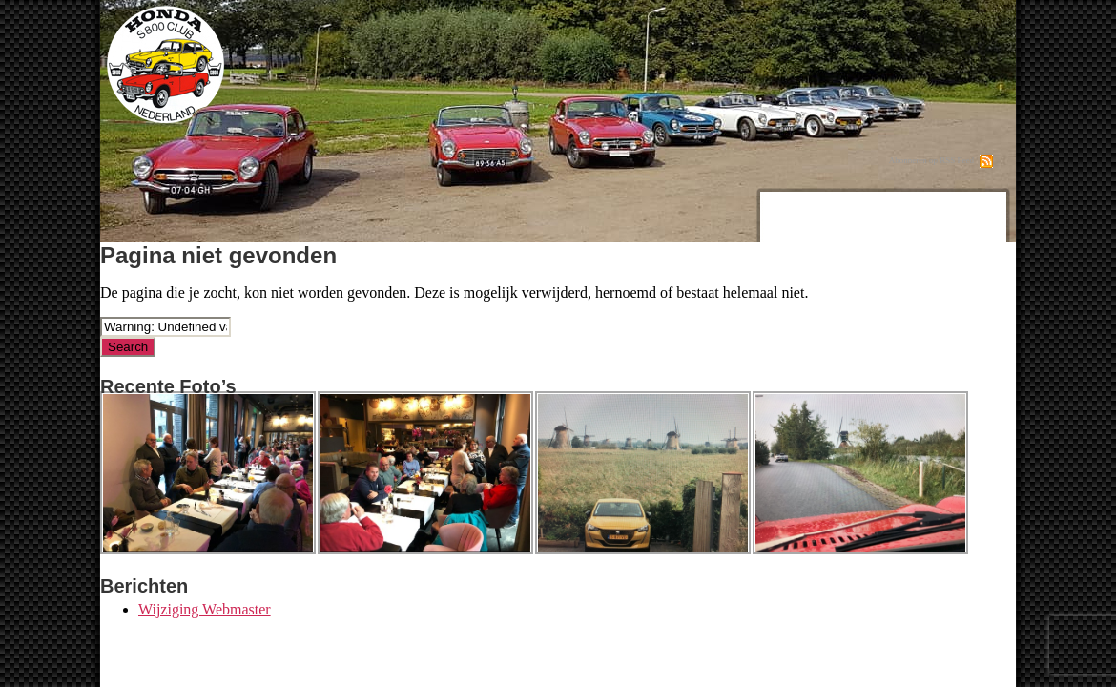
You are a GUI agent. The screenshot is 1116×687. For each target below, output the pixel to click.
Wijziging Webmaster (204, 609)
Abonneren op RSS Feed (931, 160)
